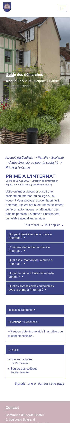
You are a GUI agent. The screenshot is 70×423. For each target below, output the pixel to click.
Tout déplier (54, 225)
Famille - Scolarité (51, 157)
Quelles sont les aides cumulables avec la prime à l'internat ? (31, 288)
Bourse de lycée (21, 359)
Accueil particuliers (20, 157)
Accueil (12, 81)
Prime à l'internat (18, 167)
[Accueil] (17, 8)
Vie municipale (34, 81)
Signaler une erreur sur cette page (39, 383)
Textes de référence (21, 309)
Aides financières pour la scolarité (34, 162)
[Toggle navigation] (62, 8)
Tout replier (34, 225)
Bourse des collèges (23, 368)
